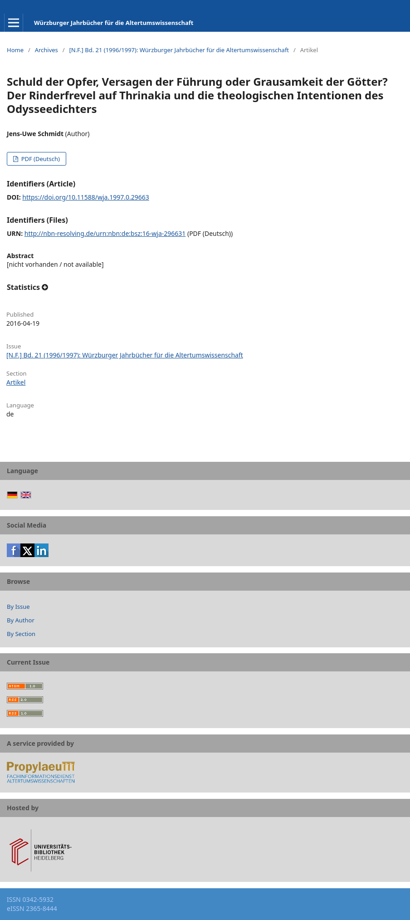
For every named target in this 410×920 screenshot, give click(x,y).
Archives (46, 50)
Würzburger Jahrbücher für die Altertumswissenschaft (113, 23)
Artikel (15, 382)
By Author (20, 620)
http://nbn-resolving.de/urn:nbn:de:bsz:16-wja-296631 (105, 233)
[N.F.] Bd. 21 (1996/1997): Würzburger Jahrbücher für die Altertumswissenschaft (179, 50)
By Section (21, 634)
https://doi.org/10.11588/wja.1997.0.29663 (85, 197)
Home (15, 50)
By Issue (18, 606)
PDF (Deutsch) (40, 159)
